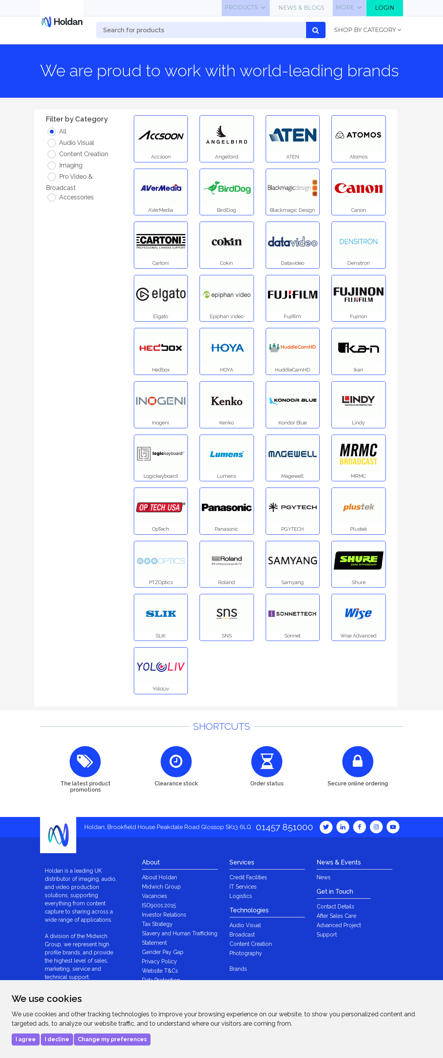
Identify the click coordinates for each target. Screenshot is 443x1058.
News (324, 877)
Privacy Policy (159, 961)
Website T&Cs (160, 971)
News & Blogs (301, 7)
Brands (238, 969)
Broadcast (242, 934)
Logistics (240, 896)
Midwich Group (161, 887)
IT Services (243, 887)
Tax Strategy (157, 924)
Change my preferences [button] (112, 1039)
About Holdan (159, 877)
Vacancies (154, 896)
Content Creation (250, 944)
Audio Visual (245, 925)
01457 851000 (284, 827)
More (345, 7)
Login (384, 7)
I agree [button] (26, 1039)
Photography (245, 953)
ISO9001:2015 (159, 905)
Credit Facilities (248, 877)
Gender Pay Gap (163, 952)
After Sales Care (336, 916)
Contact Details (335, 906)
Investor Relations (164, 915)
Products (241, 7)
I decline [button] (57, 1039)
